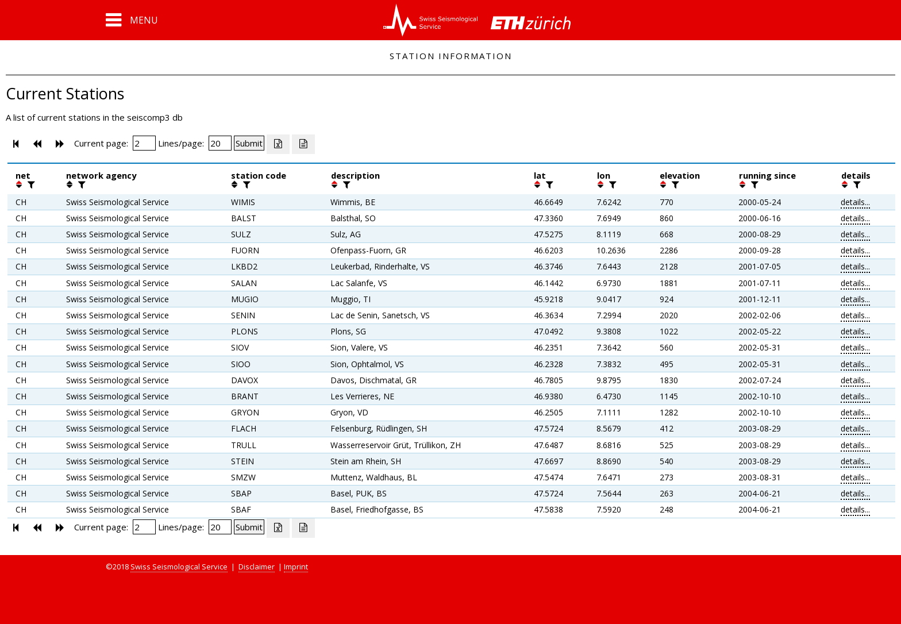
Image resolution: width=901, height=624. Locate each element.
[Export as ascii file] (303, 144)
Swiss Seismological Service (179, 566)
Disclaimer (256, 566)
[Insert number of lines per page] (220, 143)
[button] (132, 20)
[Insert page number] (144, 143)
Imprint (296, 566)
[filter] (30, 184)
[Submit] (249, 143)
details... (855, 202)
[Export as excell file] (278, 144)
